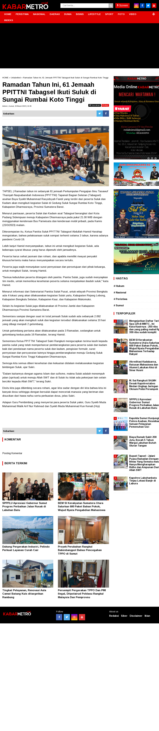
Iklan (147, 616)
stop (105, 105)
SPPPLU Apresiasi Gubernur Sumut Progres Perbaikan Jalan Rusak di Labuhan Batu (24, 506)
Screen (122, 5)
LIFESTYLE (94, 14)
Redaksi (114, 616)
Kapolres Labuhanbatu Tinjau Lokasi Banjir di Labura (143, 481)
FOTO (121, 14)
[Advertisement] (79, 46)
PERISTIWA (22, 14)
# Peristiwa (120, 299)
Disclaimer (136, 616)
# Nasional (120, 292)
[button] (153, 12)
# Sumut (119, 305)
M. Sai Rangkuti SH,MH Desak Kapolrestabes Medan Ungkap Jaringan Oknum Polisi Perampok (143, 384)
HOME (7, 14)
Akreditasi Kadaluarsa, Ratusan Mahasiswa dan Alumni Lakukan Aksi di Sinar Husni (143, 366)
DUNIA (68, 14)
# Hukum (119, 286)
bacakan (94, 105)
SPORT (109, 14)
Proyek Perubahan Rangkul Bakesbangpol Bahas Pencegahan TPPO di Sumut (80, 550)
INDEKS (8, 20)
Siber (124, 616)
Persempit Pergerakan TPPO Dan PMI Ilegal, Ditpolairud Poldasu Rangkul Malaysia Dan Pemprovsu (82, 594)
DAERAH (55, 14)
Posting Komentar (12, 453)
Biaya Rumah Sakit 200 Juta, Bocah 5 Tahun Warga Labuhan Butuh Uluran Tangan (143, 441)
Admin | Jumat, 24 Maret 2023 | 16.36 (16, 106)
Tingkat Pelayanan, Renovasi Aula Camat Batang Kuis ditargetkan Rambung (24, 594)
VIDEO (132, 14)
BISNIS (80, 14)
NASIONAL (39, 14)
